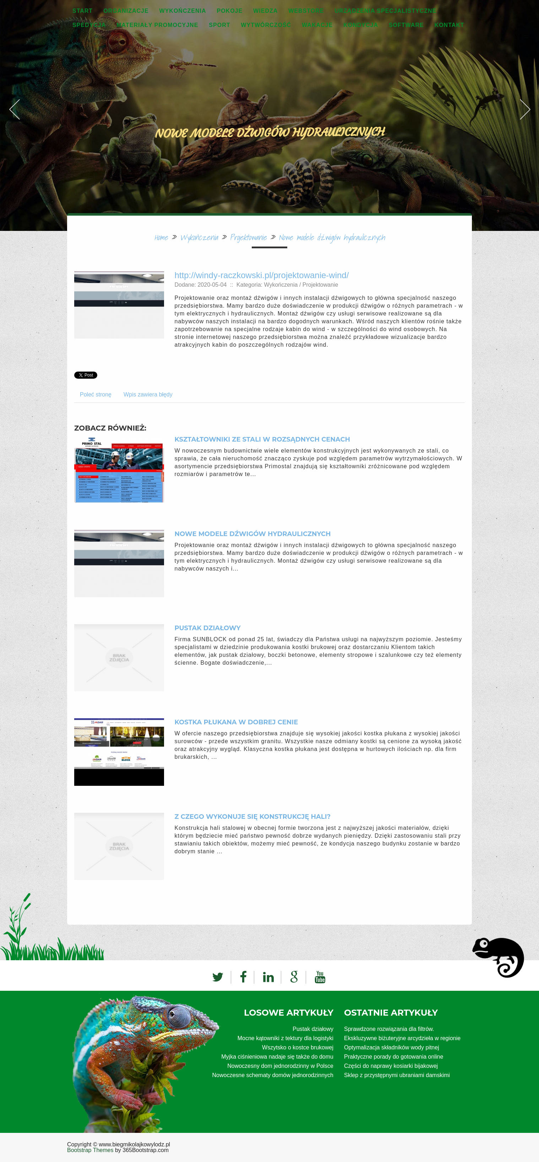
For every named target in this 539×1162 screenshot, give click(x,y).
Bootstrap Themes (90, 1150)
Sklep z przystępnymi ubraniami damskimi (397, 1075)
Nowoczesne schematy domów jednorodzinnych (272, 1075)
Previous (14, 101)
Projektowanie (248, 237)
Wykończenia (199, 237)
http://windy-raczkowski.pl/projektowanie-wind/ (262, 275)
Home (161, 237)
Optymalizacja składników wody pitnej (391, 1047)
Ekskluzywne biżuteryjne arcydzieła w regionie (402, 1038)
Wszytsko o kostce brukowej (297, 1047)
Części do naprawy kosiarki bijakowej (391, 1066)
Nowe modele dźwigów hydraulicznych (331, 237)
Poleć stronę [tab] (95, 394)
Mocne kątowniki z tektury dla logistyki (285, 1038)
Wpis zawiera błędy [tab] (148, 394)
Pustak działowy (208, 628)
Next (525, 101)
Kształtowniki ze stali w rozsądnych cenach (262, 439)
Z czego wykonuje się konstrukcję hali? (253, 817)
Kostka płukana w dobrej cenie (236, 722)
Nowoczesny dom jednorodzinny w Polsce (280, 1066)
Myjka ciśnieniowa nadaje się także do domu (277, 1057)
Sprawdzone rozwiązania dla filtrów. (389, 1029)
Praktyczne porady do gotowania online (393, 1057)
